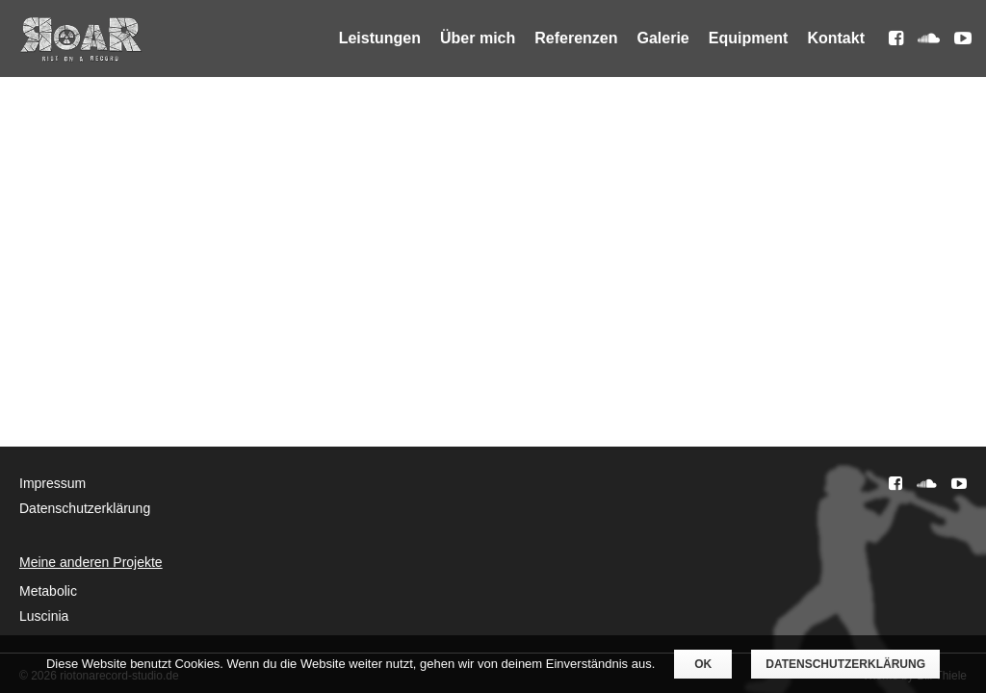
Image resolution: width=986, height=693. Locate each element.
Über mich (477, 38)
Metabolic (48, 591)
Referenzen (575, 38)
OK (703, 664)
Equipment (749, 38)
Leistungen (380, 38)
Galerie (663, 38)
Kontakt (836, 38)
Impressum (52, 483)
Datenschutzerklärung (84, 508)
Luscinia (43, 616)
